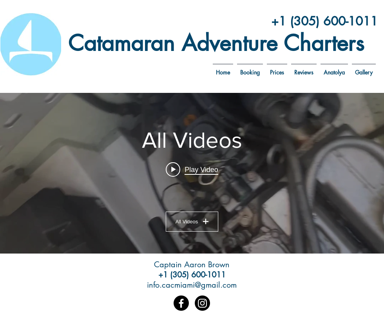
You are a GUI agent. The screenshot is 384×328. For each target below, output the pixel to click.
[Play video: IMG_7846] (192, 170)
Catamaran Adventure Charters (216, 43)
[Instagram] (202, 303)
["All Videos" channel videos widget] (192, 173)
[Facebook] (181, 303)
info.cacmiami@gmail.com (192, 285)
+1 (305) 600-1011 (324, 21)
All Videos (192, 222)
